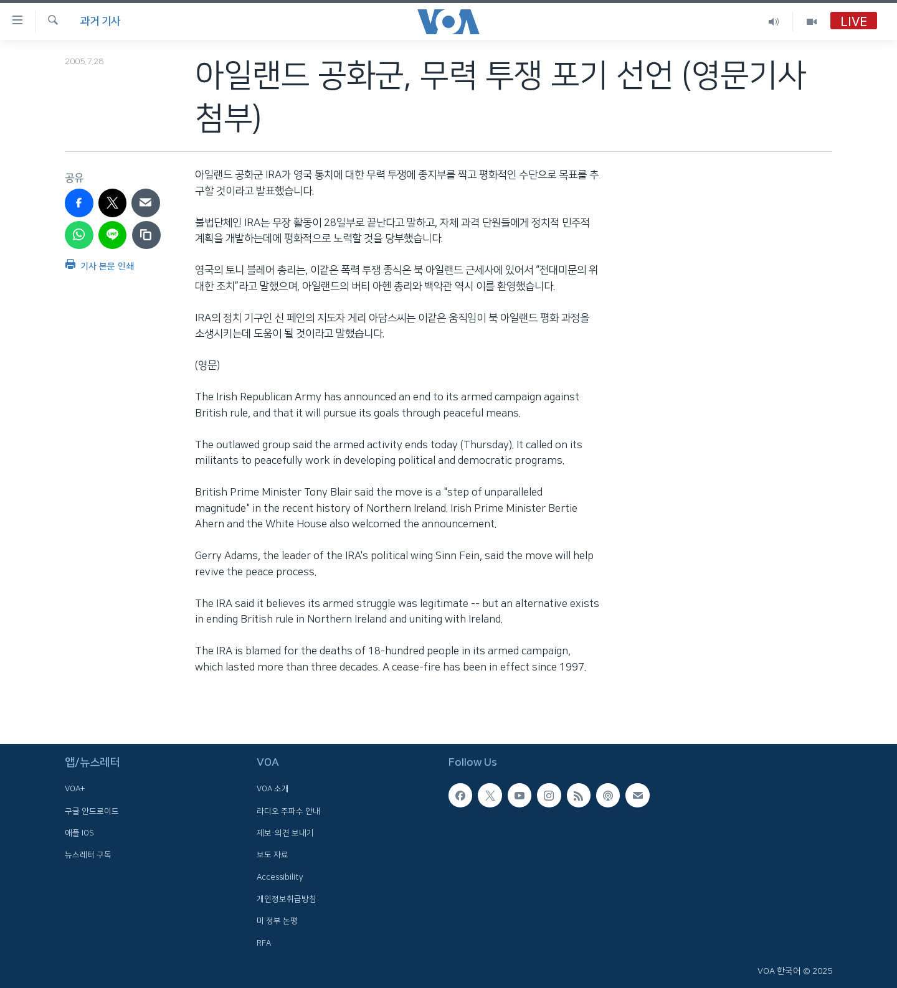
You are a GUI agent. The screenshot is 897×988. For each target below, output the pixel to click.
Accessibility (280, 876)
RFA (264, 942)
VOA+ (75, 788)
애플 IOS (79, 833)
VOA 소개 (273, 788)
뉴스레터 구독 (88, 854)
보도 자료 (272, 854)
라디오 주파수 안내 (288, 810)
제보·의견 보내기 (285, 833)
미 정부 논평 (277, 920)
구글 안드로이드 (92, 810)
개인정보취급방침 (286, 899)
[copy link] (146, 235)
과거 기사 (100, 21)
